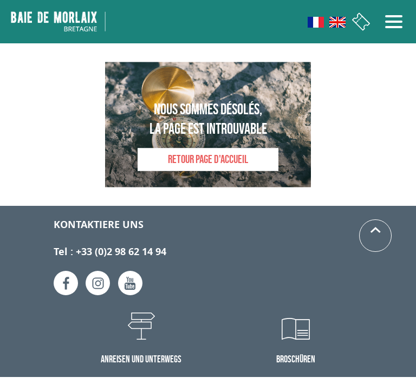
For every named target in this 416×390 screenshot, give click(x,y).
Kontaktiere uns (99, 224)
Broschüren (295, 359)
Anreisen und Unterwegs (141, 359)
